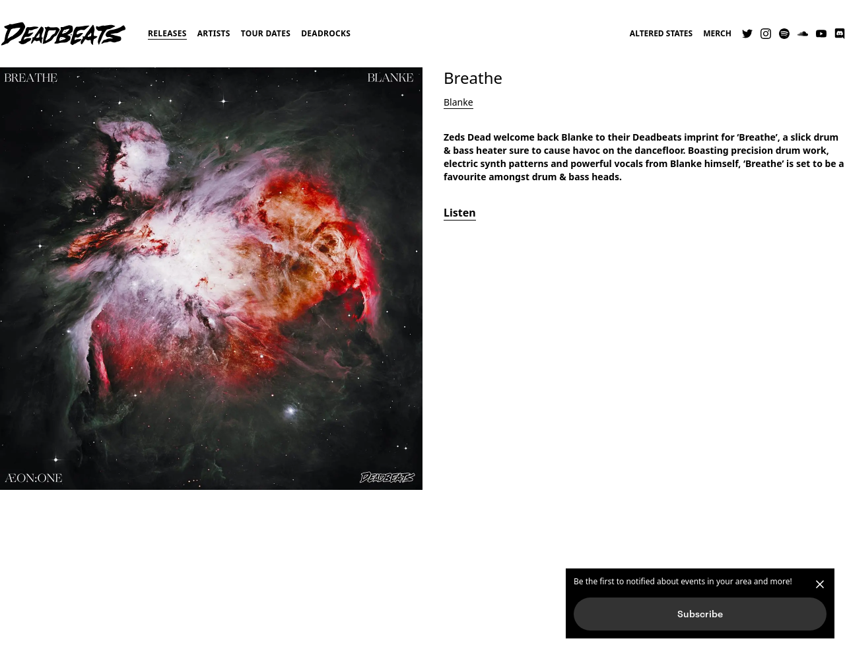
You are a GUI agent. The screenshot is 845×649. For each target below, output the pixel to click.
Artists (213, 33)
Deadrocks (326, 33)
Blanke (458, 102)
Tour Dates (266, 33)
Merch (717, 33)
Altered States (661, 33)
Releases (167, 33)
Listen (460, 212)
